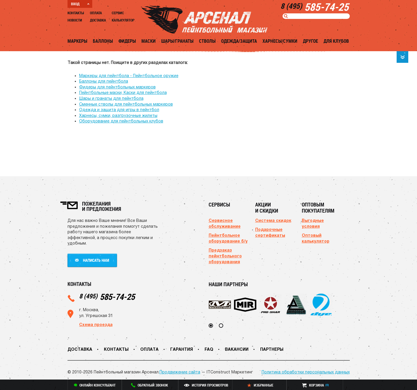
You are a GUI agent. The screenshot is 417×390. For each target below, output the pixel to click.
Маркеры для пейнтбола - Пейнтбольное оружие (128, 75)
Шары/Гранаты (177, 41)
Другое (310, 41)
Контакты (76, 12)
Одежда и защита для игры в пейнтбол (119, 109)
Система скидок (273, 220)
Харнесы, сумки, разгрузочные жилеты (118, 115)
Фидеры (127, 41)
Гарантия (181, 349)
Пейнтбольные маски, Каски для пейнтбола (123, 92)
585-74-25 (107, 296)
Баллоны (103, 41)
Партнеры (271, 349)
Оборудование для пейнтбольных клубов (121, 121)
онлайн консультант (95, 385)
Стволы (207, 41)
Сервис (118, 12)
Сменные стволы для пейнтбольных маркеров (126, 104)
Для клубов (336, 41)
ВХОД (80, 3)
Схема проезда (96, 324)
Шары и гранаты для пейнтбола (111, 98)
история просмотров (206, 385)
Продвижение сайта (179, 372)
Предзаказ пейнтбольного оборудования (225, 255)
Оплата (96, 12)
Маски (148, 41)
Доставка (98, 20)
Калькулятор (123, 20)
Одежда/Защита (239, 41)
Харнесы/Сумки (279, 41)
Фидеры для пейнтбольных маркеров (117, 87)
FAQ (209, 349)
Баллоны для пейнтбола (103, 81)
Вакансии (237, 349)
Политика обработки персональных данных (306, 372)
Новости (75, 20)
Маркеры (77, 41)
